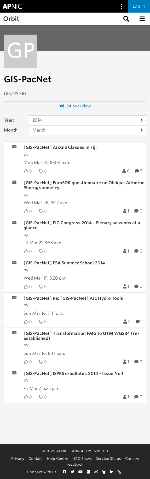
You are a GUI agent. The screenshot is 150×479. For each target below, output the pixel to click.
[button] (126, 19)
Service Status (108, 458)
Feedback (75, 464)
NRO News (82, 458)
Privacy (17, 458)
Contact (35, 458)
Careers (132, 458)
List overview (75, 106)
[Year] (87, 120)
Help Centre (57, 458)
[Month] (87, 130)
